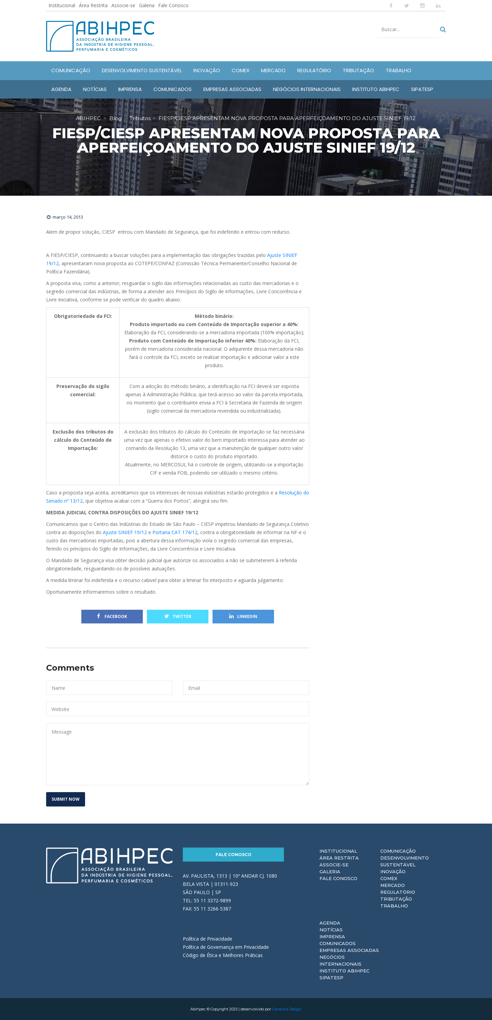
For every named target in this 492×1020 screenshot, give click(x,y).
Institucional (62, 5)
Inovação (393, 871)
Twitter (177, 616)
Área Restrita (93, 5)
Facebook (112, 616)
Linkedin (243, 616)
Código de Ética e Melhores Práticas (223, 955)
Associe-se (123, 5)
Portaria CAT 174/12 (174, 532)
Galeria (146, 5)
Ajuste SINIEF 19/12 (125, 532)
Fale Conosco (173, 5)
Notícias (331, 929)
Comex (388, 878)
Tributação (396, 899)
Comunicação (398, 851)
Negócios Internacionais (340, 960)
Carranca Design (287, 1009)
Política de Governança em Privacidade (226, 947)
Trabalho (394, 905)
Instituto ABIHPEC (344, 970)
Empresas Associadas (349, 950)
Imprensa (332, 936)
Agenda (329, 923)
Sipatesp (331, 977)
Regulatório (397, 892)
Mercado (392, 885)
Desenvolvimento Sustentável (404, 861)
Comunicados (337, 943)
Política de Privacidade (207, 938)
